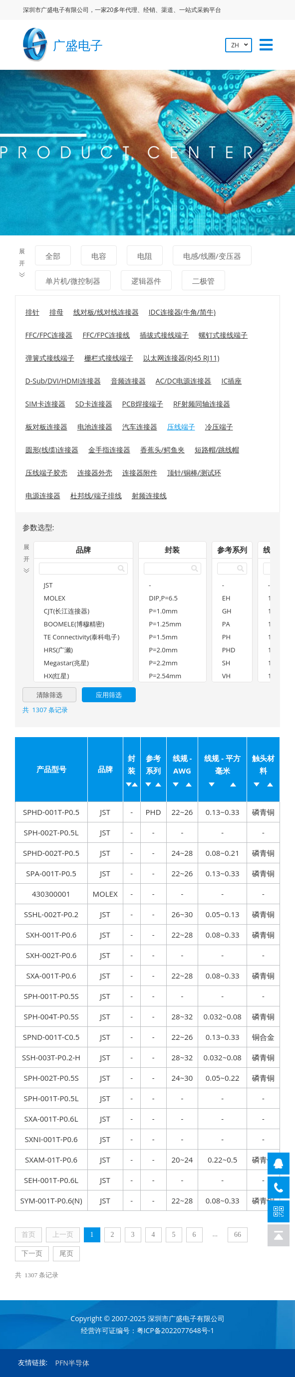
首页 (28, 1234)
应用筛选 (109, 694)
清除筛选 (49, 694)
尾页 (66, 1253)
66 (237, 1234)
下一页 (31, 1253)
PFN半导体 (72, 1363)
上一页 (62, 1234)
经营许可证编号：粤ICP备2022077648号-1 (148, 1330)
